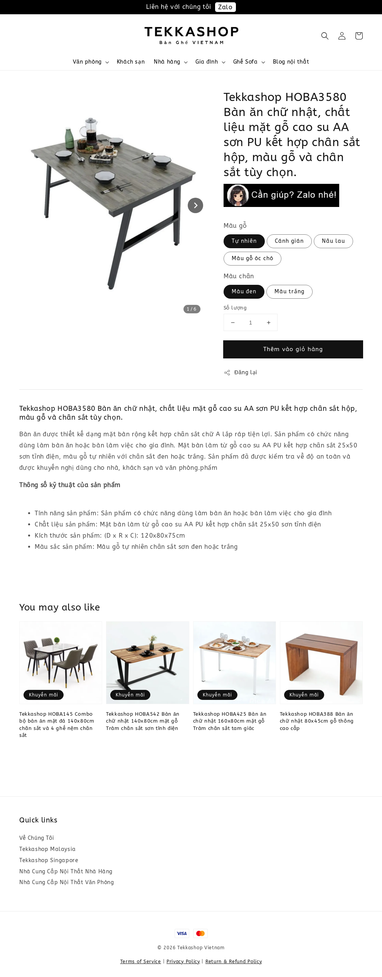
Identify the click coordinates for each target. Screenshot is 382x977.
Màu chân (239, 276)
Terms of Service (140, 961)
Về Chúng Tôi (36, 838)
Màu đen (244, 291)
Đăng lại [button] (240, 372)
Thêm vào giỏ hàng (293, 349)
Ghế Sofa (245, 62)
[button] (324, 35)
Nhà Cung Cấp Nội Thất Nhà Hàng (66, 871)
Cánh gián (289, 241)
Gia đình (206, 62)
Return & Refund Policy (233, 961)
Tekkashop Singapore (48, 860)
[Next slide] (195, 205)
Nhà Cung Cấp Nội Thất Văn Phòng (66, 882)
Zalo (225, 7)
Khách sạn (131, 62)
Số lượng (235, 308)
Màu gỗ (235, 225)
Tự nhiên (244, 241)
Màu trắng (289, 291)
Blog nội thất (291, 62)
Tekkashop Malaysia (47, 849)
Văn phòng (87, 62)
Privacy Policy (183, 961)
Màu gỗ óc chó (252, 258)
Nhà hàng (167, 62)
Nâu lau (333, 241)
